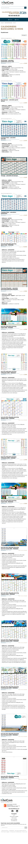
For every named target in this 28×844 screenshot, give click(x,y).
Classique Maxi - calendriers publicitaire (8, 213)
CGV (14, 815)
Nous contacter (14, 819)
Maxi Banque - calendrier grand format (9, 100)
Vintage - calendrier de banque (9, 175)
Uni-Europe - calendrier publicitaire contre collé (7, 61)
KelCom (6, 830)
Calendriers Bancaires (8, 22)
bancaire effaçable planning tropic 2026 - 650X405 (8, 501)
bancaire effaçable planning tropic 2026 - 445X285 (8, 327)
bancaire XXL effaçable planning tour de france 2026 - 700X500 (10, 734)
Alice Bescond (14, 820)
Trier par (24, 35)
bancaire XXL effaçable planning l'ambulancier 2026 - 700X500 (10, 687)
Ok (25, 827)
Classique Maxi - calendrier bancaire (8, 138)
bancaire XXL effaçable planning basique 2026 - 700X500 (10, 418)
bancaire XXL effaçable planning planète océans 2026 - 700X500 (10, 640)
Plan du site (24, 831)
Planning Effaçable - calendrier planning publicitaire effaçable (9, 289)
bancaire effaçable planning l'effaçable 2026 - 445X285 (8, 457)
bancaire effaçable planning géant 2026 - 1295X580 (8, 244)
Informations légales (14, 816)
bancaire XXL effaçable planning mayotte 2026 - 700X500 (10, 594)
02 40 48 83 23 (14, 15)
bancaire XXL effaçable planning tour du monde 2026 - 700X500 (10, 548)
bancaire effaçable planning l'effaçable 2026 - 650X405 (8, 372)
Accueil (2, 22)
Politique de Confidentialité (15, 831)
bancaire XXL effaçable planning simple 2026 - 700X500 (10, 777)
